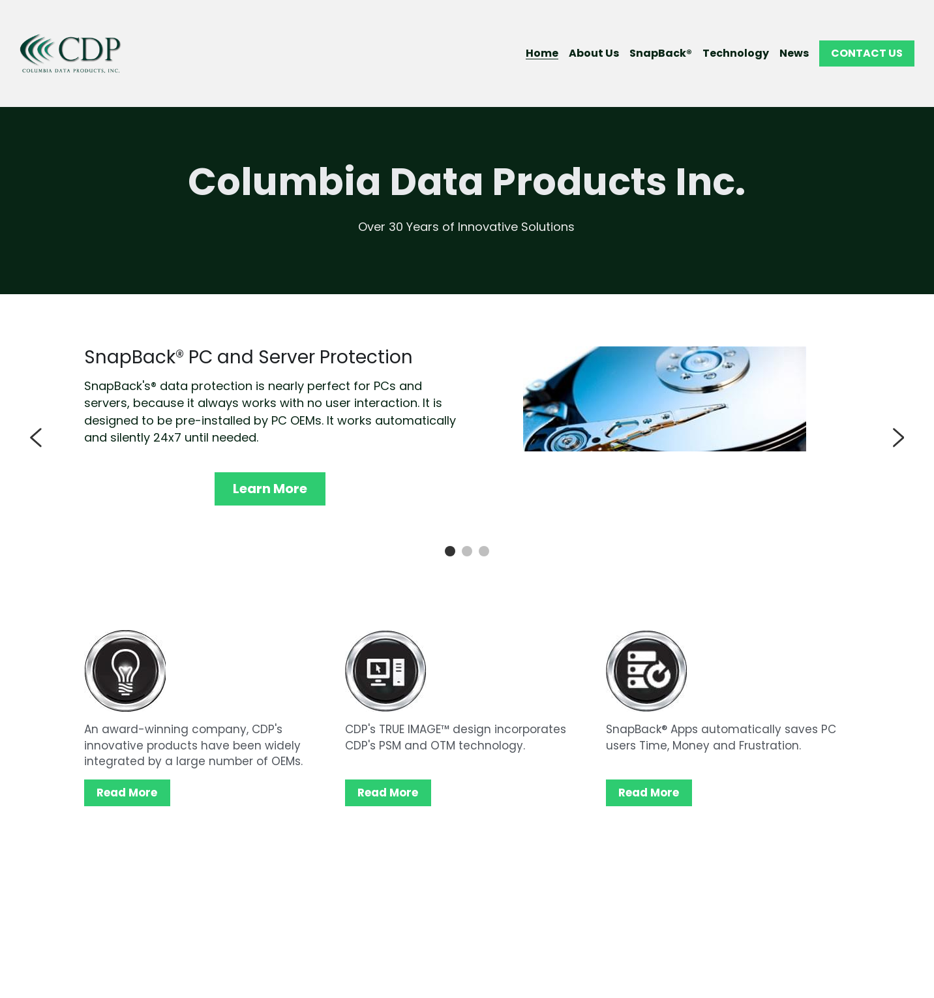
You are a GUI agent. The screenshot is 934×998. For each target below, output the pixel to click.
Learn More (270, 489)
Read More (125, 792)
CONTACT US (867, 53)
